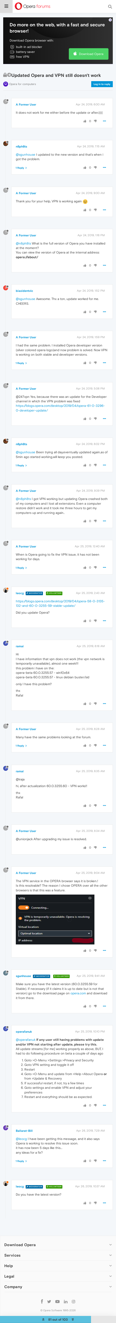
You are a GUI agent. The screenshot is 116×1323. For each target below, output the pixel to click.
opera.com (78, 993)
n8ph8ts (21, 146)
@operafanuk (25, 1039)
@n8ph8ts (23, 243)
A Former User (26, 104)
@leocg (21, 1139)
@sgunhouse (25, 154)
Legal (9, 1276)
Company (13, 1286)
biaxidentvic (24, 290)
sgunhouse (23, 976)
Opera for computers (22, 84)
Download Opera (91, 54)
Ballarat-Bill (24, 1130)
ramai (20, 646)
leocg (20, 593)
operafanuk (24, 1031)
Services (12, 1255)
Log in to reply (102, 84)
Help (8, 1265)
